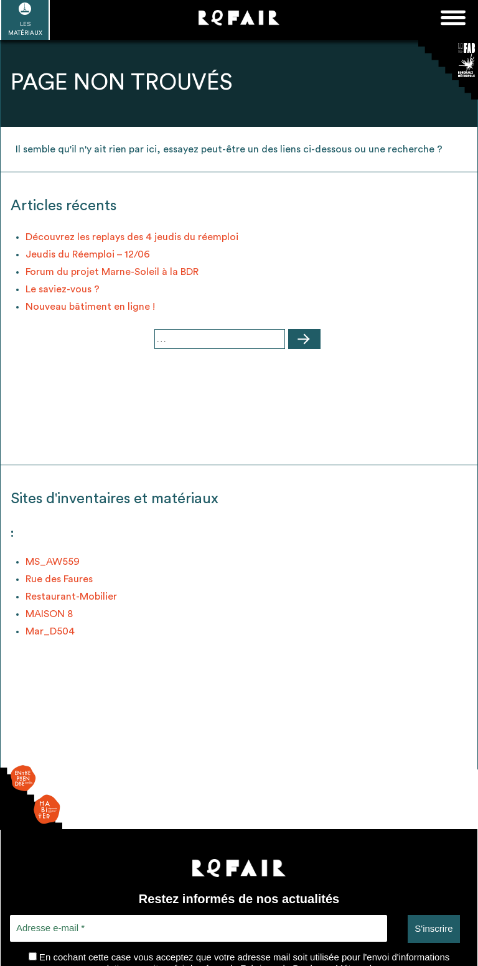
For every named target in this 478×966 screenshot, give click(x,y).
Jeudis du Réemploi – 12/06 (88, 254)
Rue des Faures (59, 579)
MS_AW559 (53, 562)
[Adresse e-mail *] (198, 928)
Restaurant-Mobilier (71, 596)
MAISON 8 (49, 614)
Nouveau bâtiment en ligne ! (90, 307)
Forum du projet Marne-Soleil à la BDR (112, 272)
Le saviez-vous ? (63, 289)
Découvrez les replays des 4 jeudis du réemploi (132, 237)
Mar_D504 (50, 631)
